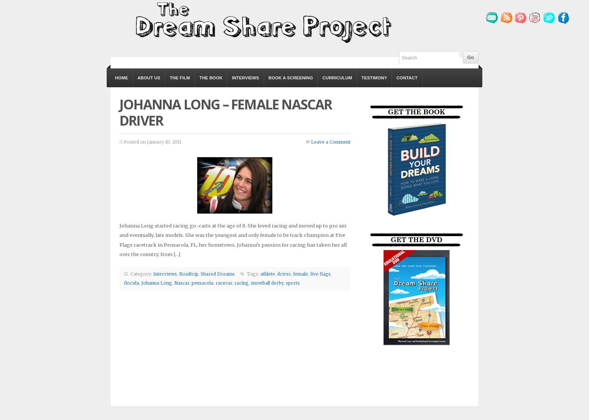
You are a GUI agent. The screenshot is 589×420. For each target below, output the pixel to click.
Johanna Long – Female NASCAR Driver (225, 112)
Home (121, 78)
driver (284, 274)
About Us (148, 78)
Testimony (374, 78)
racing (241, 283)
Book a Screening (291, 78)
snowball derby (267, 283)
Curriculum (337, 78)
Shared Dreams (218, 274)
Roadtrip (188, 274)
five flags (320, 274)
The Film (180, 78)
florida (131, 283)
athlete (267, 274)
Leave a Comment (330, 142)
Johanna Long (156, 283)
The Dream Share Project (263, 22)
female (300, 274)
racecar (224, 283)
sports (293, 283)
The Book (211, 78)
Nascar (181, 283)
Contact (406, 78)
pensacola (202, 283)
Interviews (245, 78)
